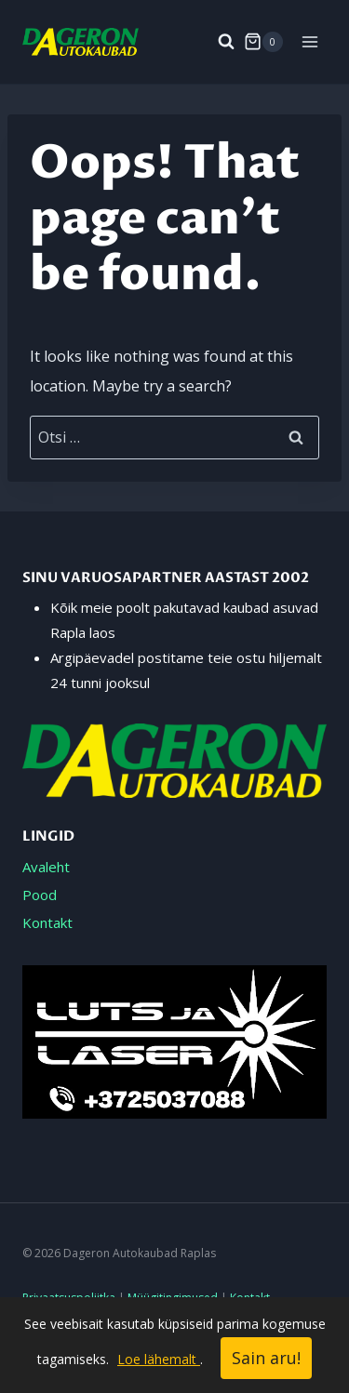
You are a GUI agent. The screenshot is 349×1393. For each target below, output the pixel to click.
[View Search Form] (217, 41)
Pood (39, 894)
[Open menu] (309, 41)
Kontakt (47, 922)
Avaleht (46, 866)
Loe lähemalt (158, 1359)
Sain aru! (266, 1358)
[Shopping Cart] (263, 42)
